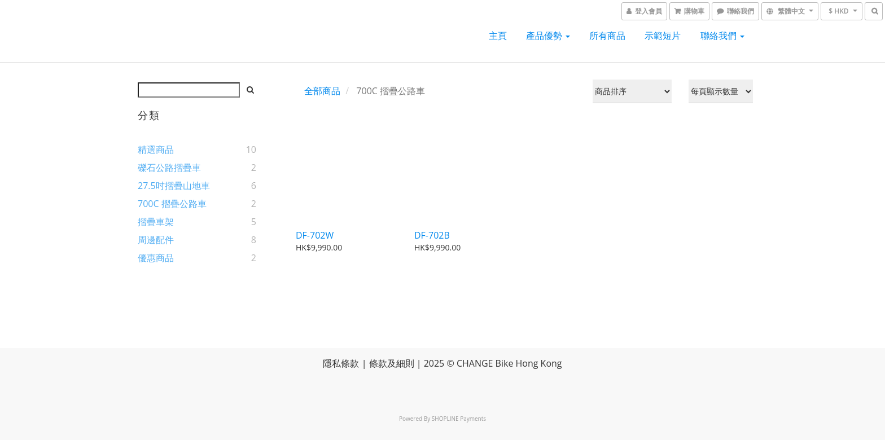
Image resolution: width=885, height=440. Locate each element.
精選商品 (156, 149)
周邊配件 (156, 240)
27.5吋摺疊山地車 (174, 185)
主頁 (498, 35)
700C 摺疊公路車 (172, 203)
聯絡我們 (722, 35)
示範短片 (663, 35)
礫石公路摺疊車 (169, 167)
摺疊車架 (156, 221)
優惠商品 (156, 258)
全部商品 (322, 91)
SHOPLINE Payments (459, 419)
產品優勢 (548, 35)
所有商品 (607, 35)
